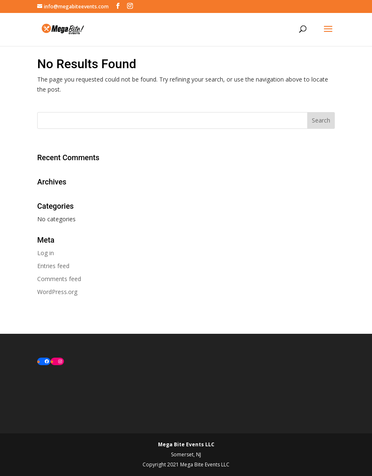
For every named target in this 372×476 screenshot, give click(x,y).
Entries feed (53, 266)
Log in (45, 253)
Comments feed (59, 279)
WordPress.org (57, 292)
